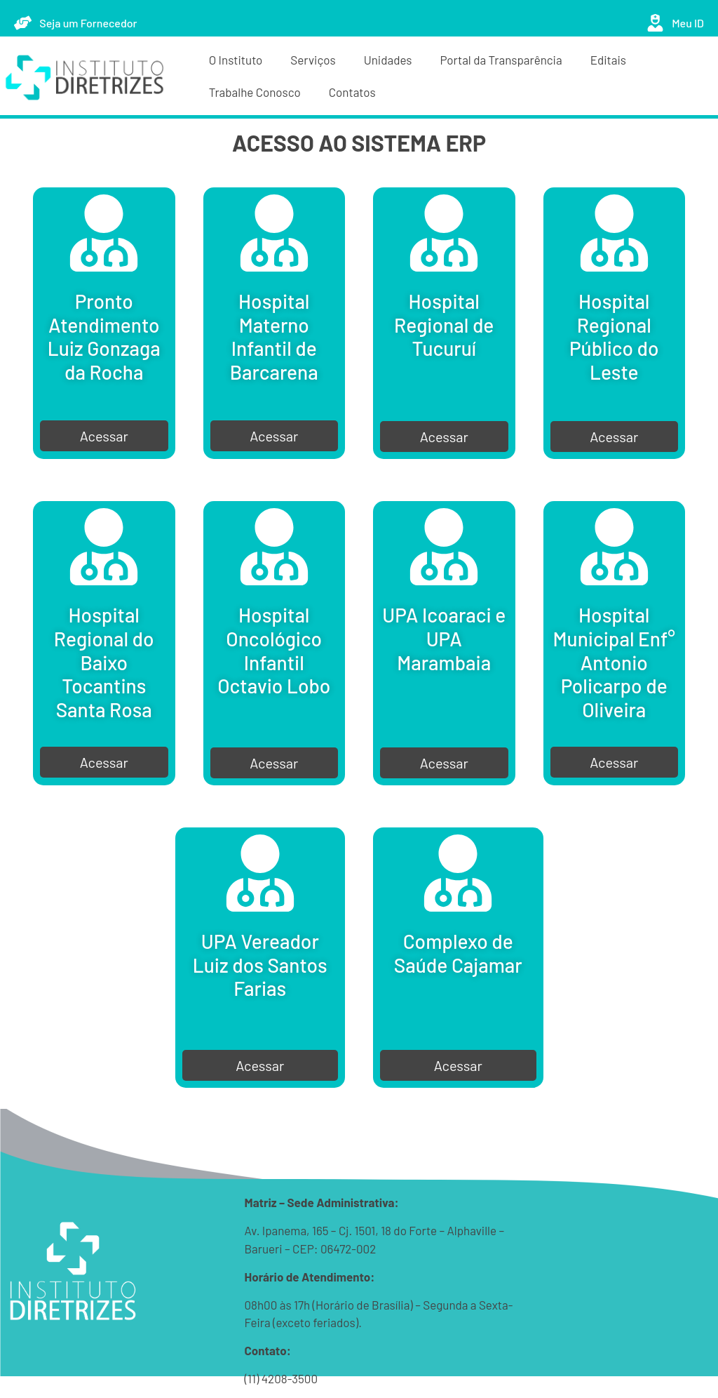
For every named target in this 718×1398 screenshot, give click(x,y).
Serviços (312, 60)
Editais (608, 60)
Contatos (352, 92)
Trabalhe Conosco (255, 92)
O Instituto (236, 60)
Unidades (388, 60)
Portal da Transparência (501, 60)
